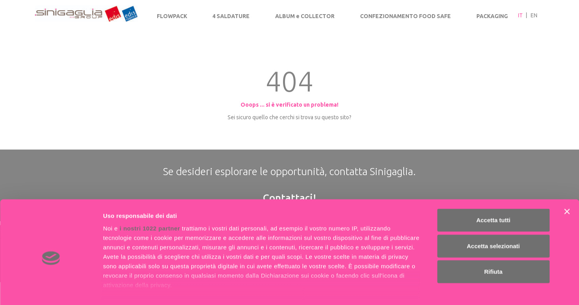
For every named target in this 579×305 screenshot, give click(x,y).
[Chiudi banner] (567, 176)
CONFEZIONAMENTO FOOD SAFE (405, 16)
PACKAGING (492, 16)
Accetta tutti (493, 184)
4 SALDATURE (231, 16)
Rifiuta (493, 236)
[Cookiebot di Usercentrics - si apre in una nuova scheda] (51, 290)
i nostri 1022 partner (149, 192)
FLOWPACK (172, 16)
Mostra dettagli (413, 289)
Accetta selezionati (493, 210)
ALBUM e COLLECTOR (305, 16)
